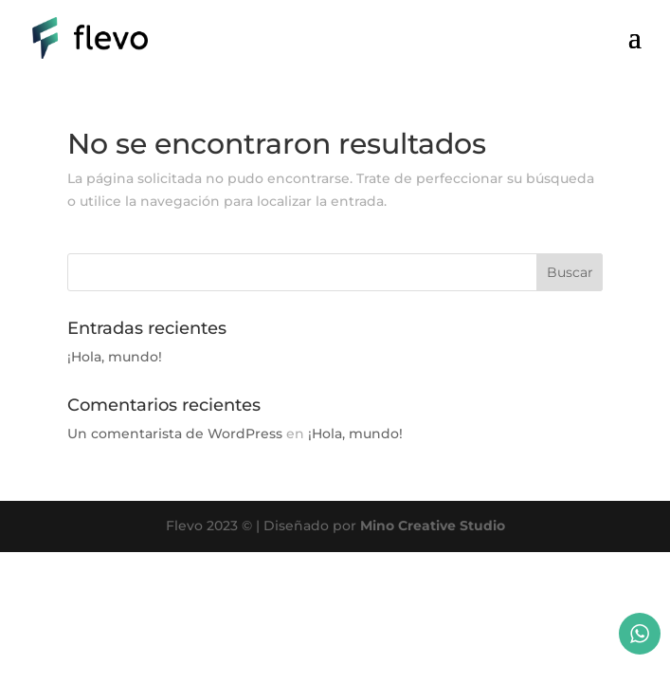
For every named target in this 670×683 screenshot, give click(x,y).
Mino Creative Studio (432, 525)
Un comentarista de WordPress (174, 433)
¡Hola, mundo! (114, 356)
